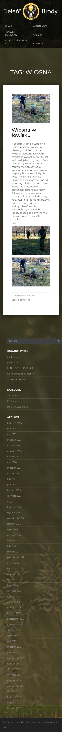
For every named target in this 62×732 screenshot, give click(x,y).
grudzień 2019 (14, 574)
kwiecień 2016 (14, 697)
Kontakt (38, 43)
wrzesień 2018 (14, 624)
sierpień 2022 (14, 523)
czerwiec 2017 (14, 674)
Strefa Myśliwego (16, 42)
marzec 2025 (13, 445)
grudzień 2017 (14, 652)
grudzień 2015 (14, 702)
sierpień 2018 (13, 630)
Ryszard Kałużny (26, 295)
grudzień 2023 (14, 484)
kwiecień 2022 (14, 540)
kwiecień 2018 (14, 647)
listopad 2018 (13, 613)
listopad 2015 (13, 708)
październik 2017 (15, 658)
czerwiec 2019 (14, 591)
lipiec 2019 (12, 585)
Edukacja (12, 401)
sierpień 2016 (13, 691)
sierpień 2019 (13, 579)
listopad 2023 (14, 490)
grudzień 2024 (14, 451)
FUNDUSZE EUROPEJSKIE (20, 368)
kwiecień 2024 (14, 468)
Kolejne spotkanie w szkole (20, 373)
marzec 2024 (13, 473)
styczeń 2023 (13, 512)
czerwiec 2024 (14, 456)
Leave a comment (21, 300)
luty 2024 (12, 479)
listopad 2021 (13, 551)
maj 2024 (12, 462)
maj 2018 (11, 641)
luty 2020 (12, 568)
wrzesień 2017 (14, 663)
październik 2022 (15, 518)
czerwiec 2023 (14, 496)
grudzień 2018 (14, 607)
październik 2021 (15, 557)
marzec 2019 (13, 602)
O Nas (9, 26)
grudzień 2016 (14, 680)
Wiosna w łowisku (24, 132)
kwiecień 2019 (14, 596)
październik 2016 (15, 686)
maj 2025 (12, 434)
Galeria (37, 35)
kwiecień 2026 (14, 423)
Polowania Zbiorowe (17, 407)
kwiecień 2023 (14, 507)
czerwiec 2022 (14, 535)
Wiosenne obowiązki (17, 379)
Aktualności (40, 26)
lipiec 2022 (12, 529)
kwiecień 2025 (14, 440)
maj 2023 (12, 501)
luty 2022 (11, 546)
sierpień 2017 (13, 669)
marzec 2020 (13, 563)
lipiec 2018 (12, 635)
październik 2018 (15, 619)
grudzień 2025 (14, 428)
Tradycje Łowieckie (12, 33)
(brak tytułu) (13, 357)
